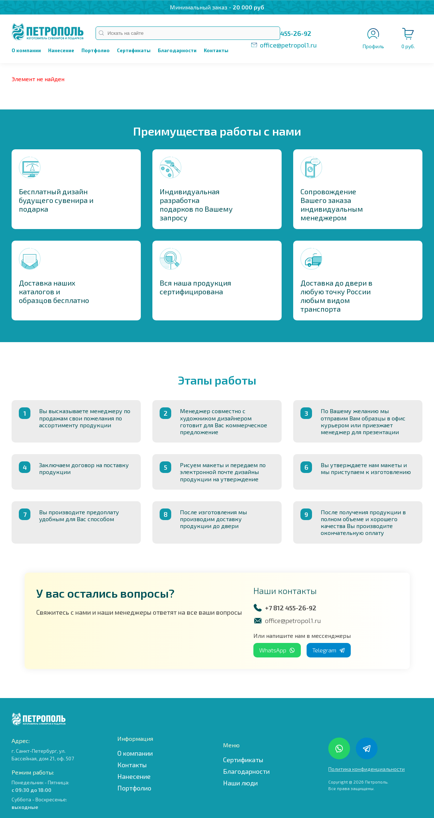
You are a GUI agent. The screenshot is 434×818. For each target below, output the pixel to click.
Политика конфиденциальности (366, 769)
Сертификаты (134, 50)
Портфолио (95, 50)
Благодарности (177, 50)
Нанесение (61, 50)
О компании (26, 50)
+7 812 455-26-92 (285, 33)
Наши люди (240, 783)
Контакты (216, 50)
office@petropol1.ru (288, 45)
